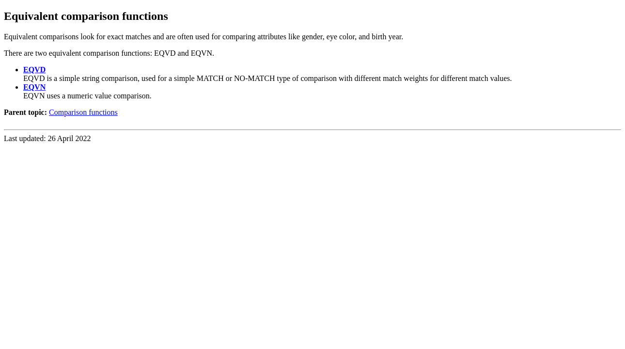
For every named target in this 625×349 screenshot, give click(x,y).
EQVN (34, 87)
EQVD (34, 69)
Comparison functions (83, 112)
